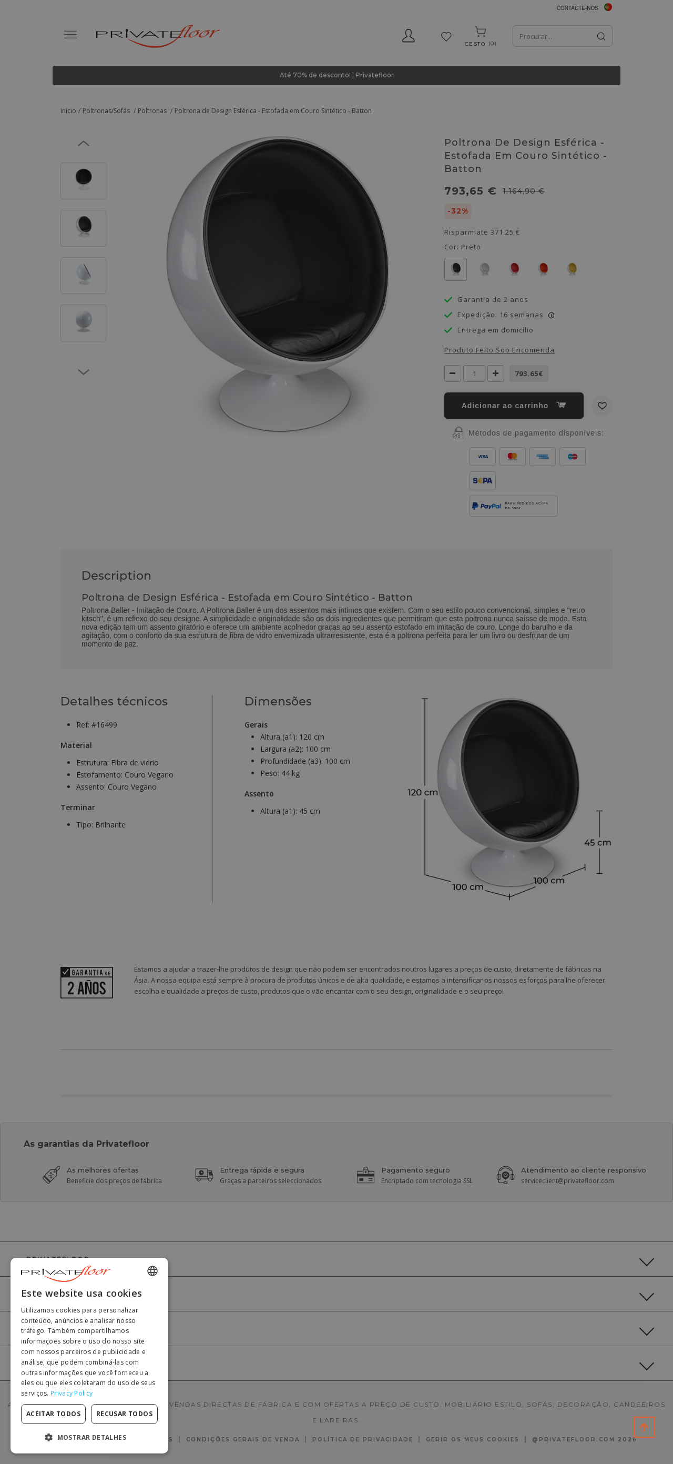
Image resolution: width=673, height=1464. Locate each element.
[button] (89, 1437)
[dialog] (89, 1355)
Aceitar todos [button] (53, 1413)
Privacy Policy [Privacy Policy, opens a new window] (71, 1393)
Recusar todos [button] (124, 1413)
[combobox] (152, 1271)
